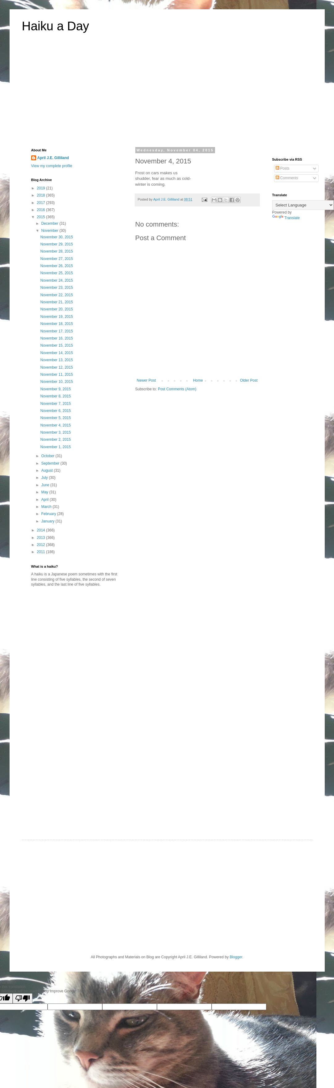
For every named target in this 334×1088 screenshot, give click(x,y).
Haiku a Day (55, 26)
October (48, 456)
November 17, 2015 (56, 331)
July (45, 477)
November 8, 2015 (55, 396)
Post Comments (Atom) (177, 389)
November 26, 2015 (56, 266)
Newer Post (146, 380)
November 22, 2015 (56, 295)
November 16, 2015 (56, 338)
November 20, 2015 (56, 309)
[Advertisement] (167, 94)
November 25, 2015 (56, 273)
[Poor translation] (22, 998)
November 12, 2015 (56, 367)
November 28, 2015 (56, 251)
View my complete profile (51, 166)
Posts (283, 168)
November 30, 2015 (56, 237)
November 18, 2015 (56, 324)
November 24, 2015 (56, 280)
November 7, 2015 (55, 403)
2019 (41, 188)
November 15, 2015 (56, 345)
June (45, 485)
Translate (286, 218)
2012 (41, 545)
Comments (287, 178)
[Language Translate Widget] (303, 205)
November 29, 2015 (56, 244)
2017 (41, 203)
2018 (41, 195)
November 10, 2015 (56, 381)
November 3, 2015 (55, 432)
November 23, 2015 (56, 287)
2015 (41, 217)
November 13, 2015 (56, 360)
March (47, 507)
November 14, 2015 (56, 353)
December (50, 223)
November (50, 230)
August (47, 470)
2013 (41, 537)
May (45, 492)
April (45, 499)
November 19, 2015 (56, 316)
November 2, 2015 (55, 439)
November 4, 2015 (55, 425)
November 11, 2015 (56, 374)
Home (198, 380)
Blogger (236, 957)
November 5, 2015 (55, 418)
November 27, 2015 (56, 259)
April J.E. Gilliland (53, 158)
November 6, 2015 (55, 411)
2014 (41, 530)
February (49, 514)
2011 (41, 552)
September (50, 463)
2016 (41, 210)
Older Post (249, 380)
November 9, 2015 (55, 389)
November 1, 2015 (55, 447)
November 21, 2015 (56, 302)
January (48, 521)
